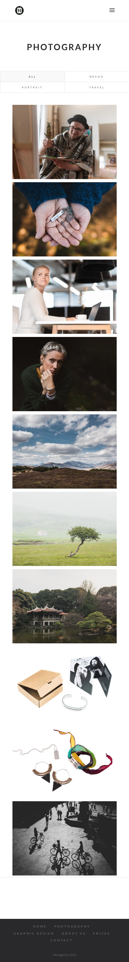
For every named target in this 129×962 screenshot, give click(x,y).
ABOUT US (74, 933)
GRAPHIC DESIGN (34, 933)
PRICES (101, 933)
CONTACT (62, 940)
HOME (40, 926)
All (32, 76)
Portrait (32, 87)
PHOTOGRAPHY (72, 926)
